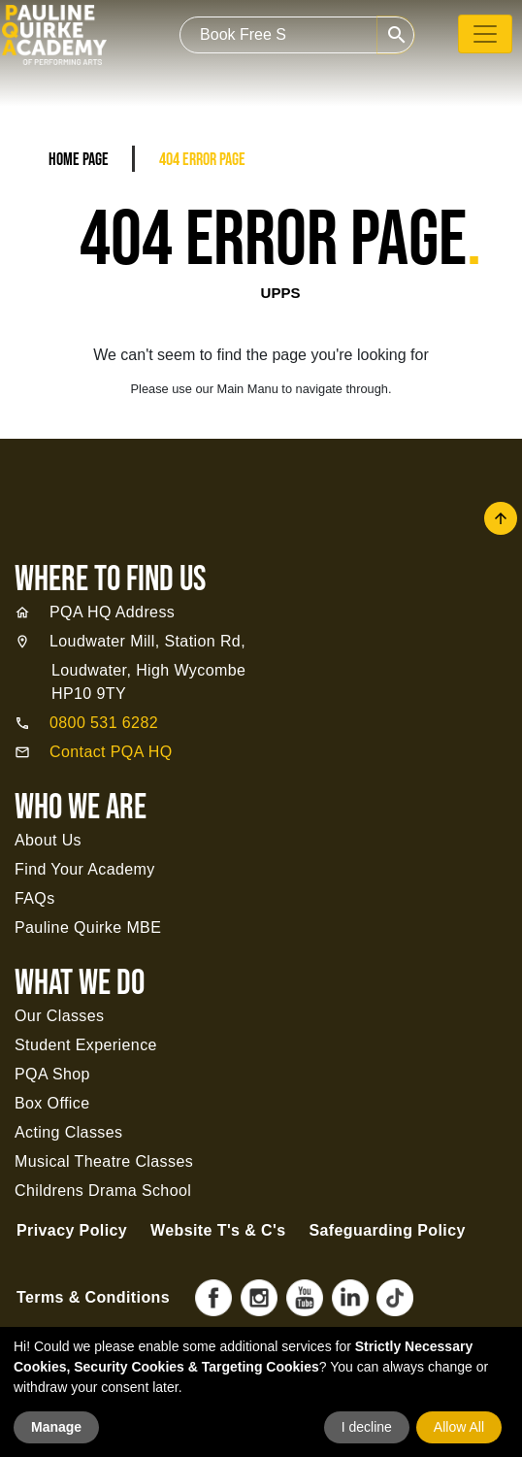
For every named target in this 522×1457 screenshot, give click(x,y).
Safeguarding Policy (387, 1230)
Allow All (459, 1427)
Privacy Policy (71, 1230)
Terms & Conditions (93, 1297)
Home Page (79, 159)
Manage (56, 1427)
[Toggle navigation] (485, 34)
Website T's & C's (217, 1230)
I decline (367, 1427)
